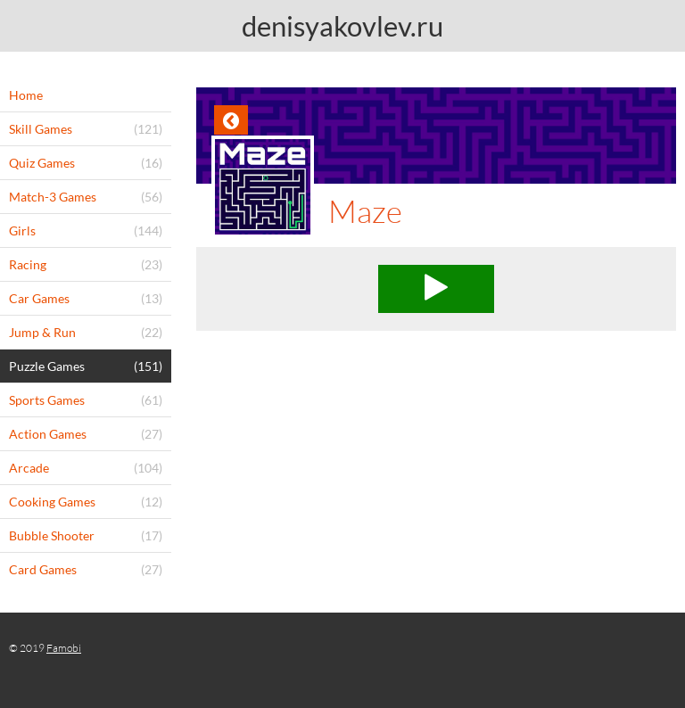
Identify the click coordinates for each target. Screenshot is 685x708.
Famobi (63, 647)
